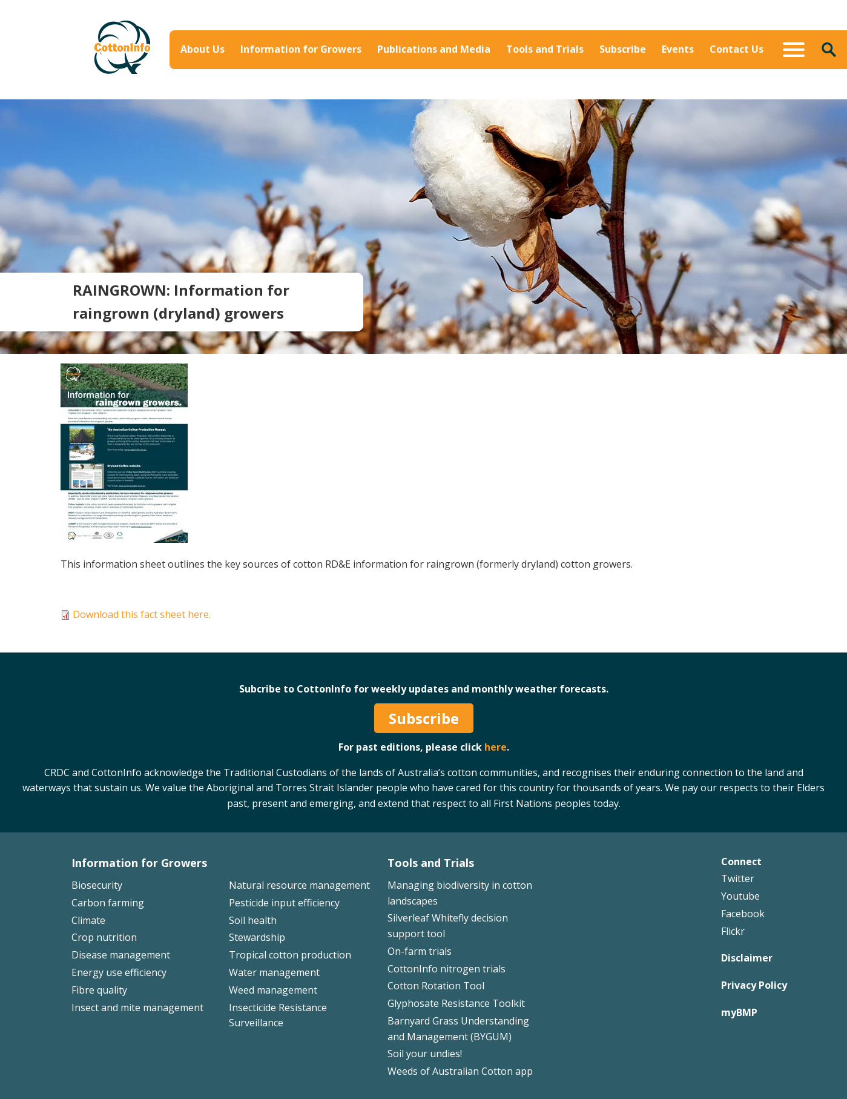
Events (678, 49)
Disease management (120, 954)
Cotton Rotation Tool (435, 985)
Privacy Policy (754, 985)
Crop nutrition (104, 937)
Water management (274, 972)
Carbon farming (107, 902)
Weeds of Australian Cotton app (460, 1071)
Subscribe (622, 49)
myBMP (739, 1012)
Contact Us (736, 49)
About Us (202, 49)
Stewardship (257, 937)
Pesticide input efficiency (284, 902)
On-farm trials (419, 951)
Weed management (273, 990)
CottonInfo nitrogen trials (446, 968)
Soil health (253, 920)
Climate (88, 920)
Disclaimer (747, 958)
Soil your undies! (424, 1053)
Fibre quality (99, 990)
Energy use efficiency (118, 972)
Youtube (740, 896)
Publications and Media (433, 49)
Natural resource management (299, 885)
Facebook (743, 913)
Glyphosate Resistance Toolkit (456, 1003)
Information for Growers (300, 49)
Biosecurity (96, 885)
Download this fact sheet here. (142, 614)
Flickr (733, 931)
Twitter (737, 878)
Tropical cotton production (290, 954)
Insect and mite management (137, 1007)
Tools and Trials (545, 49)
